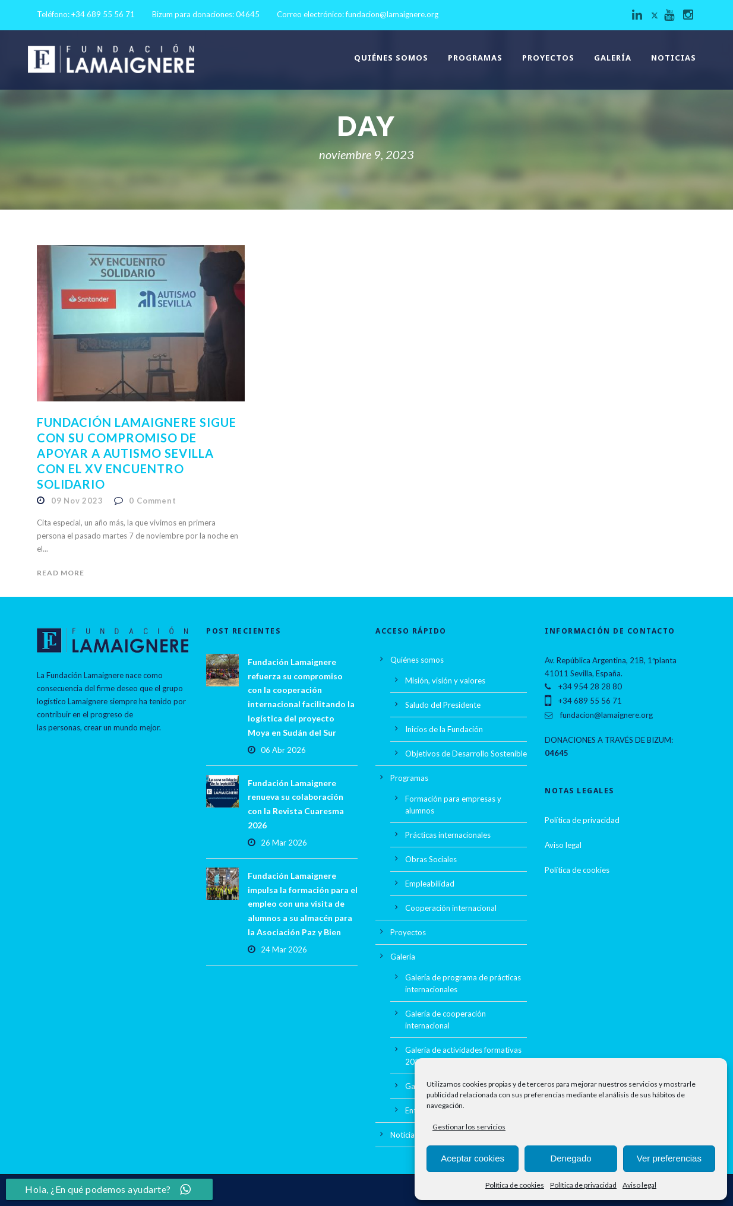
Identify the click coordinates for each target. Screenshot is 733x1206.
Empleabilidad (429, 883)
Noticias (673, 57)
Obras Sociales (431, 859)
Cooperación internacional (451, 908)
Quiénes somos (391, 57)
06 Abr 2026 (283, 750)
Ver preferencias (669, 1158)
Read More (60, 572)
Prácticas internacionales (448, 835)
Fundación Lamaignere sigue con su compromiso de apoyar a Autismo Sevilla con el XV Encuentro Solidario (136, 453)
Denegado (570, 1158)
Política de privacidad (583, 1184)
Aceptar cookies (472, 1158)
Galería (612, 57)
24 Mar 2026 (284, 949)
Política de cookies (514, 1184)
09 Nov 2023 (77, 500)
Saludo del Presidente (443, 705)
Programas (475, 57)
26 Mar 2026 (284, 842)
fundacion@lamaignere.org (392, 14)
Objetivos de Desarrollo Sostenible (466, 753)
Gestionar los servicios (468, 1126)
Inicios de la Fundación (444, 729)
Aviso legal (639, 1184)
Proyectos (548, 57)
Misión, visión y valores (445, 680)
